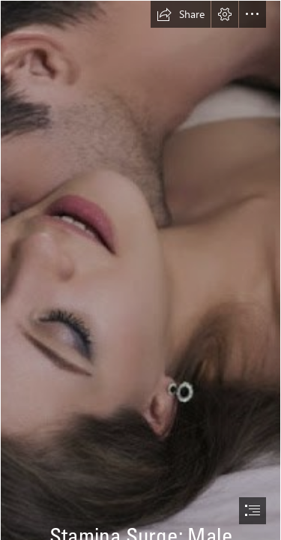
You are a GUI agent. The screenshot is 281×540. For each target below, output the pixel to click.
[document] (140, 270)
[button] (181, 14)
